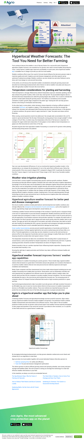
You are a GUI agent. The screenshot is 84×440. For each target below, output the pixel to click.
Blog (50, 2)
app (13, 71)
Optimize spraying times (22, 362)
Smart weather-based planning (21, 228)
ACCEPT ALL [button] (78, 436)
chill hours (22, 107)
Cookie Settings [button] (59, 436)
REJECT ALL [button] (69, 436)
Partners (39, 2)
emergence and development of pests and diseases (40, 207)
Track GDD (18, 364)
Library (46, 2)
